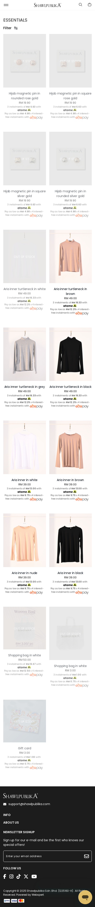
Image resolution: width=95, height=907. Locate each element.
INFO (7, 815)
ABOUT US (11, 823)
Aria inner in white (24, 480)
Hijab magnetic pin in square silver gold (24, 193)
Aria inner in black (70, 573)
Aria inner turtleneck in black (70, 387)
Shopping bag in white (24, 655)
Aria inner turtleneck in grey (24, 387)
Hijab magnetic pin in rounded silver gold (70, 193)
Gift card (24, 748)
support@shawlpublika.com (26, 804)
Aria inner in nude (24, 573)
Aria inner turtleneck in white (24, 289)
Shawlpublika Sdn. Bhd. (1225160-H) (50, 891)
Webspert (38, 895)
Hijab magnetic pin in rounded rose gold (24, 95)
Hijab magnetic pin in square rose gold (70, 95)
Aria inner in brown (70, 480)
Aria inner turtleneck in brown (70, 291)
